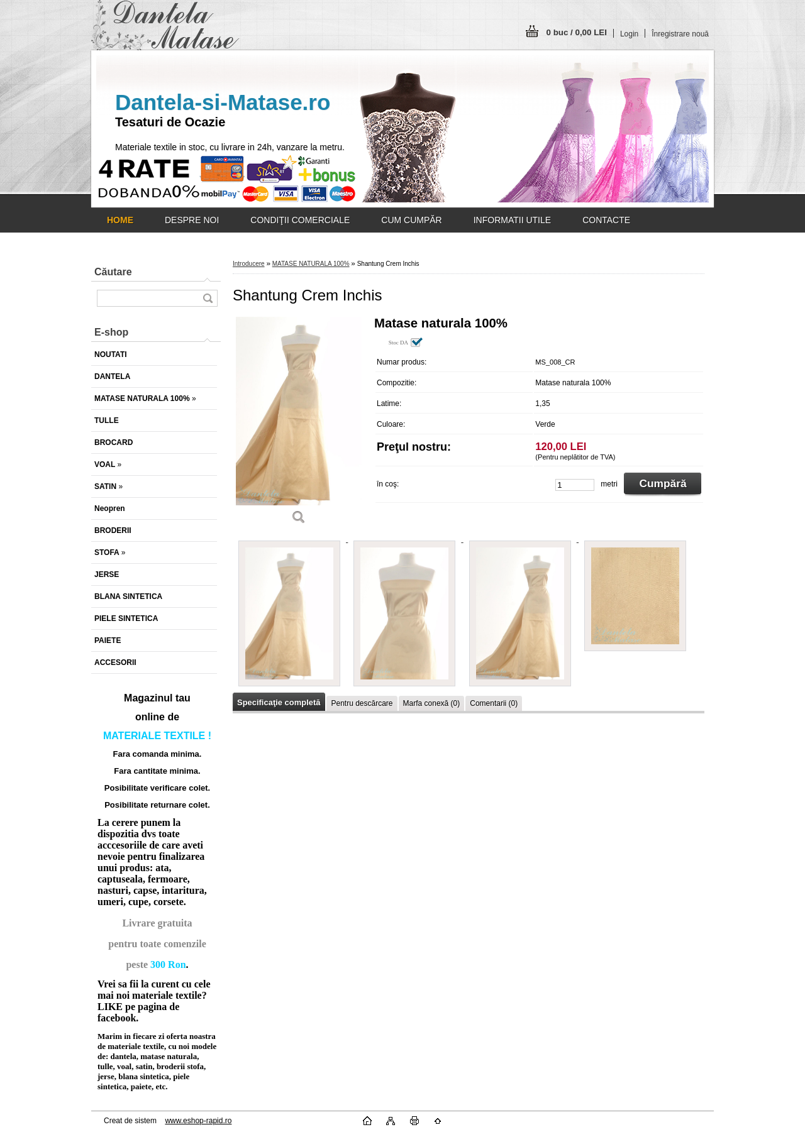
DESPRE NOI (192, 220)
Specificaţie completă (278, 702)
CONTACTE (606, 220)
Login (629, 34)
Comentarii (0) (494, 703)
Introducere (249, 263)
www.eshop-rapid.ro (198, 1120)
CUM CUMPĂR (411, 220)
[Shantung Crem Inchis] (298, 425)
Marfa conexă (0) (431, 703)
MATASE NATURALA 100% (311, 263)
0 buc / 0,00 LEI (577, 32)
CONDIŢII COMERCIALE (300, 220)
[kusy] (574, 485)
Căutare (113, 272)
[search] (207, 298)
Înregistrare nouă (680, 34)
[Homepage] (120, 220)
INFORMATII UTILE (512, 220)
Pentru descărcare (361, 703)
